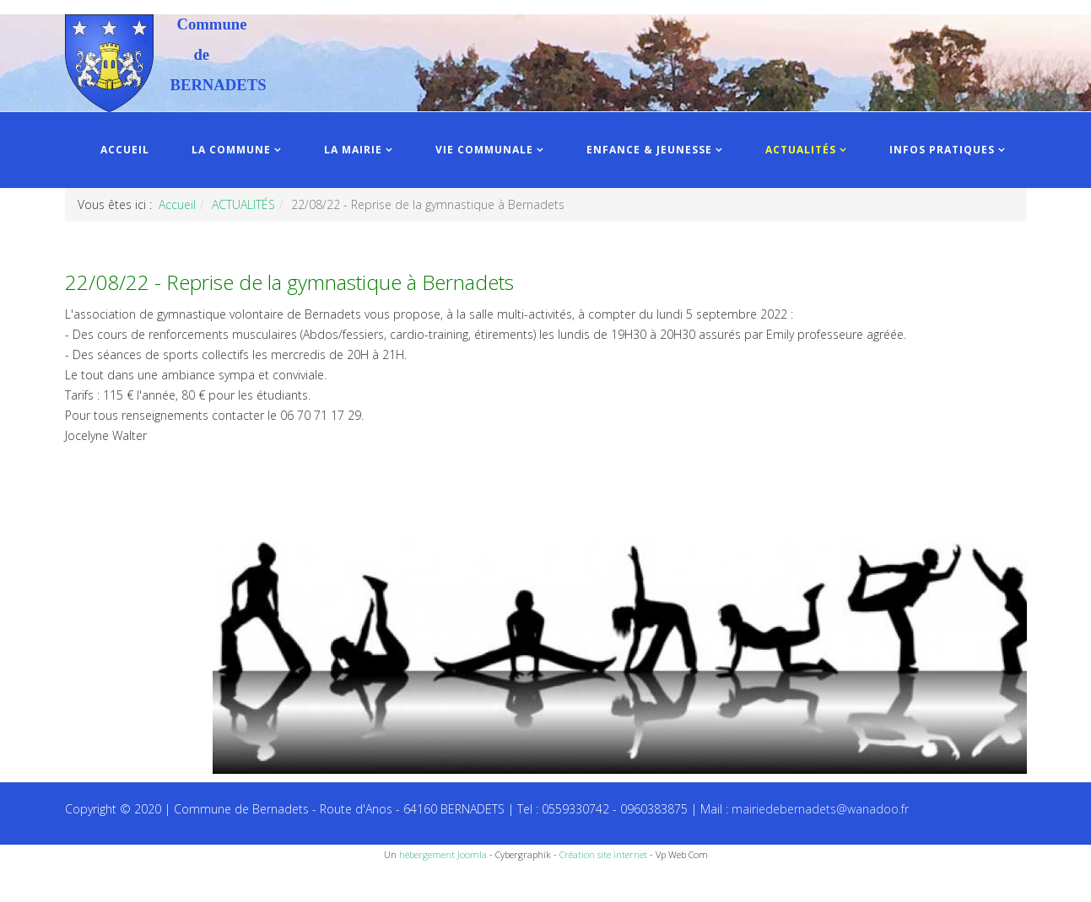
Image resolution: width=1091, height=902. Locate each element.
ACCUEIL (124, 149)
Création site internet (603, 854)
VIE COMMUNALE (484, 149)
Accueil (177, 204)
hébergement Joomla (443, 854)
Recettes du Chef (46, 883)
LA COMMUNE (231, 149)
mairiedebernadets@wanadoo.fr (820, 809)
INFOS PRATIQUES (942, 149)
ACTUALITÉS (800, 149)
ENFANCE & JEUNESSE (649, 149)
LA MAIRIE (353, 149)
